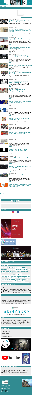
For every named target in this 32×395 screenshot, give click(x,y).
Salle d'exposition (22, 281)
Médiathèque (24, 278)
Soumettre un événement (26, 17)
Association (20, 270)
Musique (8, 280)
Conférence (23, 274)
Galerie (6, 277)
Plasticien (25, 280)
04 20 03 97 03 (4, 391)
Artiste (9, 268)
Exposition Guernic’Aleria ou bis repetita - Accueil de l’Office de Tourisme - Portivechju (20, 134)
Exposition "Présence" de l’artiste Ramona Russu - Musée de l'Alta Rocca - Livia (20, 103)
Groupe (9, 277)
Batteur (21, 272)
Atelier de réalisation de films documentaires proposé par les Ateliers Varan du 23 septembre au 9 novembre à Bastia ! (20, 177)
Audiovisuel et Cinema (6, 336)
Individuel (16, 277)
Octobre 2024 (16, 203)
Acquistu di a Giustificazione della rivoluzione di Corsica (12, 373)
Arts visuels (11, 270)
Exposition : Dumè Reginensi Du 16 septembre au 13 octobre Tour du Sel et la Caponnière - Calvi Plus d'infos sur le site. (19, 129)
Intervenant (21, 277)
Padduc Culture (5, 333)
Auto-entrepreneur (14, 272)
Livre (20, 278)
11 (20, 206)
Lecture (25, 277)
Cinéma (10, 273)
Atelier (27, 270)
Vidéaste (22, 282)
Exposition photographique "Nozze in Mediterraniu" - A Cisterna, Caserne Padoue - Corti (20, 39)
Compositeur (18, 274)
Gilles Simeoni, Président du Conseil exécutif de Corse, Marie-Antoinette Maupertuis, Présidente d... (15, 374)
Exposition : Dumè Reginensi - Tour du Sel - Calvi (20, 127)
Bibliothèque (25, 272)
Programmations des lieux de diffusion (9, 335)
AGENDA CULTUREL (16, 201)
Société (15, 282)
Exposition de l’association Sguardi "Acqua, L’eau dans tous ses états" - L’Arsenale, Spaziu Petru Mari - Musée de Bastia (20, 56)
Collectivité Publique (22, 273)
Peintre (13, 280)
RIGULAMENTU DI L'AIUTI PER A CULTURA (10, 330)
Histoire (12, 277)
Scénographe (6, 282)
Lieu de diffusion (15, 278)
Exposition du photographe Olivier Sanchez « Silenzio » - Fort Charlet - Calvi (19, 83)
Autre (19, 272)
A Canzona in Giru (5, 331)
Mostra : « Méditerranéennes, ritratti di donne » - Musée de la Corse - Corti (19, 48)
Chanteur (3, 273)
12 (24, 206)
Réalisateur (7, 281)
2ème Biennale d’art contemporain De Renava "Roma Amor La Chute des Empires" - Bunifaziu (19, 21)
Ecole (11, 275)
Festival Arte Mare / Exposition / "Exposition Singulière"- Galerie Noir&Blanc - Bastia (19, 151)
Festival (3, 277)
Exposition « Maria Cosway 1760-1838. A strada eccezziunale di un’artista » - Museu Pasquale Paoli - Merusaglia (19, 30)
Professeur (3, 281)
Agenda (4, 6)
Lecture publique (7, 278)
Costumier (27, 274)
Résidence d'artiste (14, 281)
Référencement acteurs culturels (7, 262)
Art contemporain (3, 268)
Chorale (7, 273)
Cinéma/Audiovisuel (16, 273)
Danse (5, 275)
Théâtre (19, 282)
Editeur (14, 275)
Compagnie (13, 274)
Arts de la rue (13, 268)
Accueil (1, 6)
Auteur (9, 272)
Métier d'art (28, 278)
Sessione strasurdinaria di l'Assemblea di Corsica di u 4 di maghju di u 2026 (16, 368)
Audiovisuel (4, 272)
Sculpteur (11, 282)
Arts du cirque (18, 268)
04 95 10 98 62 (4, 390)
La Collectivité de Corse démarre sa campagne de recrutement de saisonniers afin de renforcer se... (15, 372)
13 (29, 206)
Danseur (8, 275)
